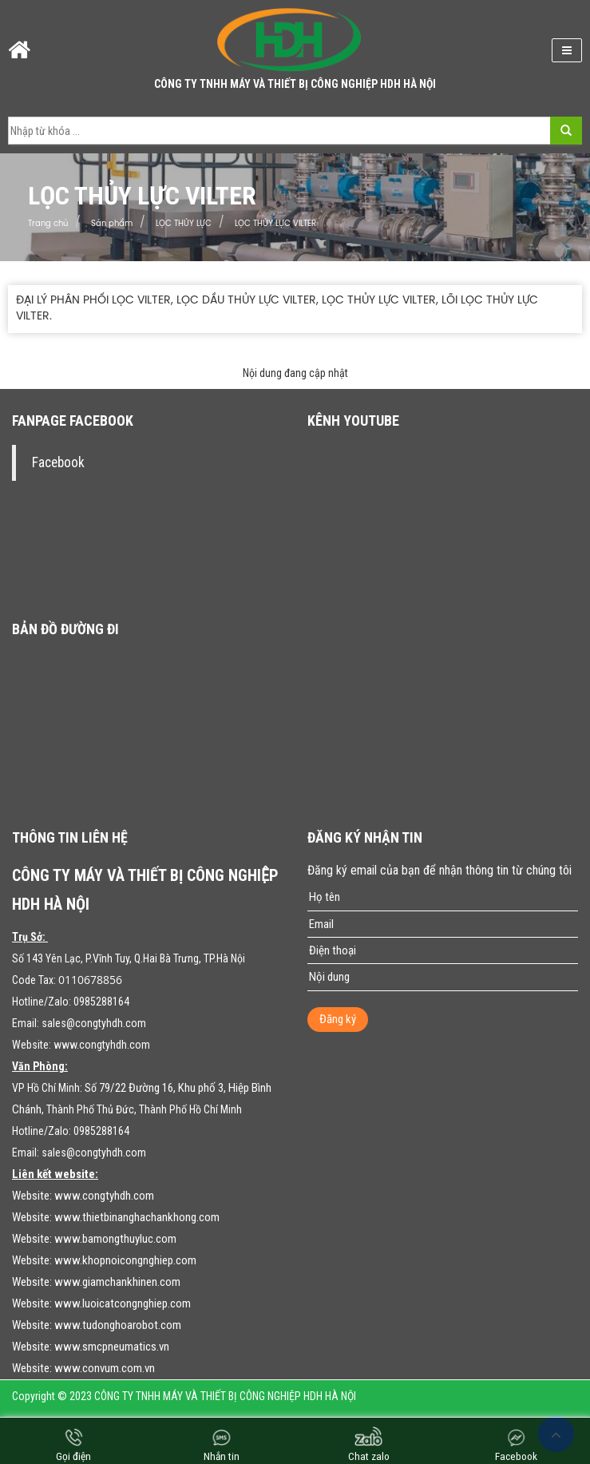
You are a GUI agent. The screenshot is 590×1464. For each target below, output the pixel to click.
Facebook (58, 462)
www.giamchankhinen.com (117, 1282)
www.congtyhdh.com (101, 1044)
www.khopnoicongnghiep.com (125, 1260)
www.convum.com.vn (104, 1368)
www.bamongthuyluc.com (115, 1239)
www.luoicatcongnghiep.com (122, 1303)
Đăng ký (337, 1019)
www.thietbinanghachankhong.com (137, 1217)
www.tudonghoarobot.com (117, 1325)
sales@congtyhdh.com (94, 1023)
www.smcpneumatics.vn (111, 1346)
